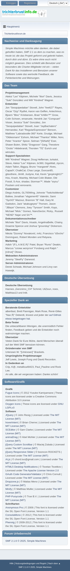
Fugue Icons (12, 392)
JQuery (9, 415)
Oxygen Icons (13, 404)
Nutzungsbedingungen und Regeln (30, 563)
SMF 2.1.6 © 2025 (15, 540)
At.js (7, 459)
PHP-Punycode (13, 496)
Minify (8, 489)
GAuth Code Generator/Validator (23, 474)
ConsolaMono (13, 515)
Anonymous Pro (14, 507)
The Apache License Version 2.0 (41, 470)
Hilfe (12, 563)
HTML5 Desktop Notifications (21, 466)
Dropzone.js (12, 481)
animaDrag (11, 437)
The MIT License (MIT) (25, 448)
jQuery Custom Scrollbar (18, 444)
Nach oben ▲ (54, 563)
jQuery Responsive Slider (19, 452)
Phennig (10, 522)
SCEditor (10, 429)
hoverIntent (11, 422)
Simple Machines (36, 540)
